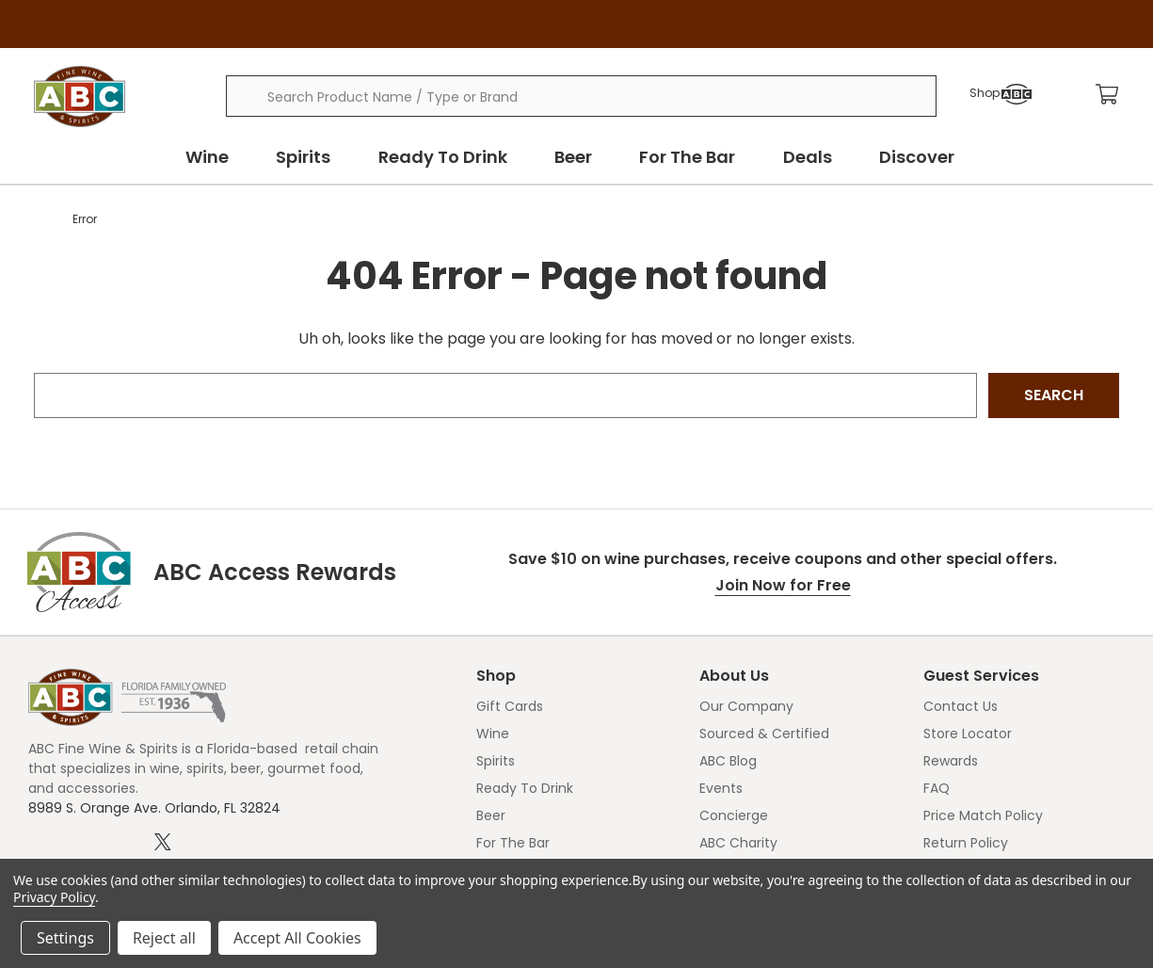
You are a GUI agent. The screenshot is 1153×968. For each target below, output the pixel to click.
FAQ (936, 788)
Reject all (164, 938)
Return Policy (965, 842)
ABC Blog (728, 760)
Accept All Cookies (297, 938)
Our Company (746, 706)
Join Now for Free (783, 585)
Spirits (320, 157)
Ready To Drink (453, 157)
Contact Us (960, 706)
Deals (800, 157)
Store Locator (967, 733)
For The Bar (686, 157)
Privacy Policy (54, 897)
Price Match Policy (983, 815)
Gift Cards (509, 706)
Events (721, 788)
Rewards (950, 760)
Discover (903, 157)
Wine (229, 157)
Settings (65, 938)
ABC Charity (738, 842)
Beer (578, 157)
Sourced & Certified (764, 733)
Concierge (733, 815)
